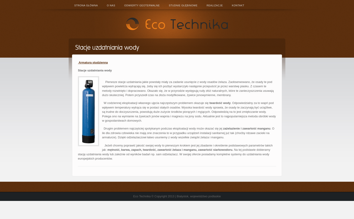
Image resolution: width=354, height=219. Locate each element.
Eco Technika (177, 24)
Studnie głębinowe (183, 5)
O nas (111, 5)
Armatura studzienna (93, 62)
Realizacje (215, 5)
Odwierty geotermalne (142, 5)
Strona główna (86, 5)
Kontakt (238, 5)
